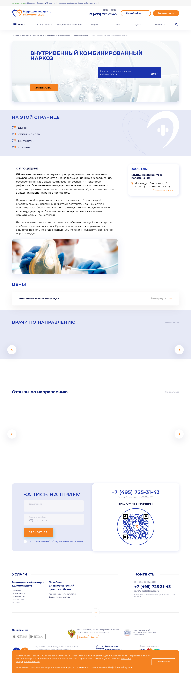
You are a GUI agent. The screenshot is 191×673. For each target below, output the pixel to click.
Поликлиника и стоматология (62, 581)
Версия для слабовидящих (113, 635)
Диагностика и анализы (59, 584)
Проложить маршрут (164, 177)
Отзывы (116, 24)
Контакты (160, 24)
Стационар (17, 577)
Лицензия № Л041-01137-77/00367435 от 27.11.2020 (56, 634)
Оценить (94, 624)
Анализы (16, 589)
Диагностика (18, 586)
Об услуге (26, 134)
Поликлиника (18, 580)
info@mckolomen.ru (146, 578)
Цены (138, 24)
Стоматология (18, 583)
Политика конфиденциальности (47, 646)
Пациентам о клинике (69, 24)
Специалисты (44, 24)
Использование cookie (43, 648)
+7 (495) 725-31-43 (135, 479)
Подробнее (83, 624)
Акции (94, 24)
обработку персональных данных (65, 528)
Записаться (39, 519)
